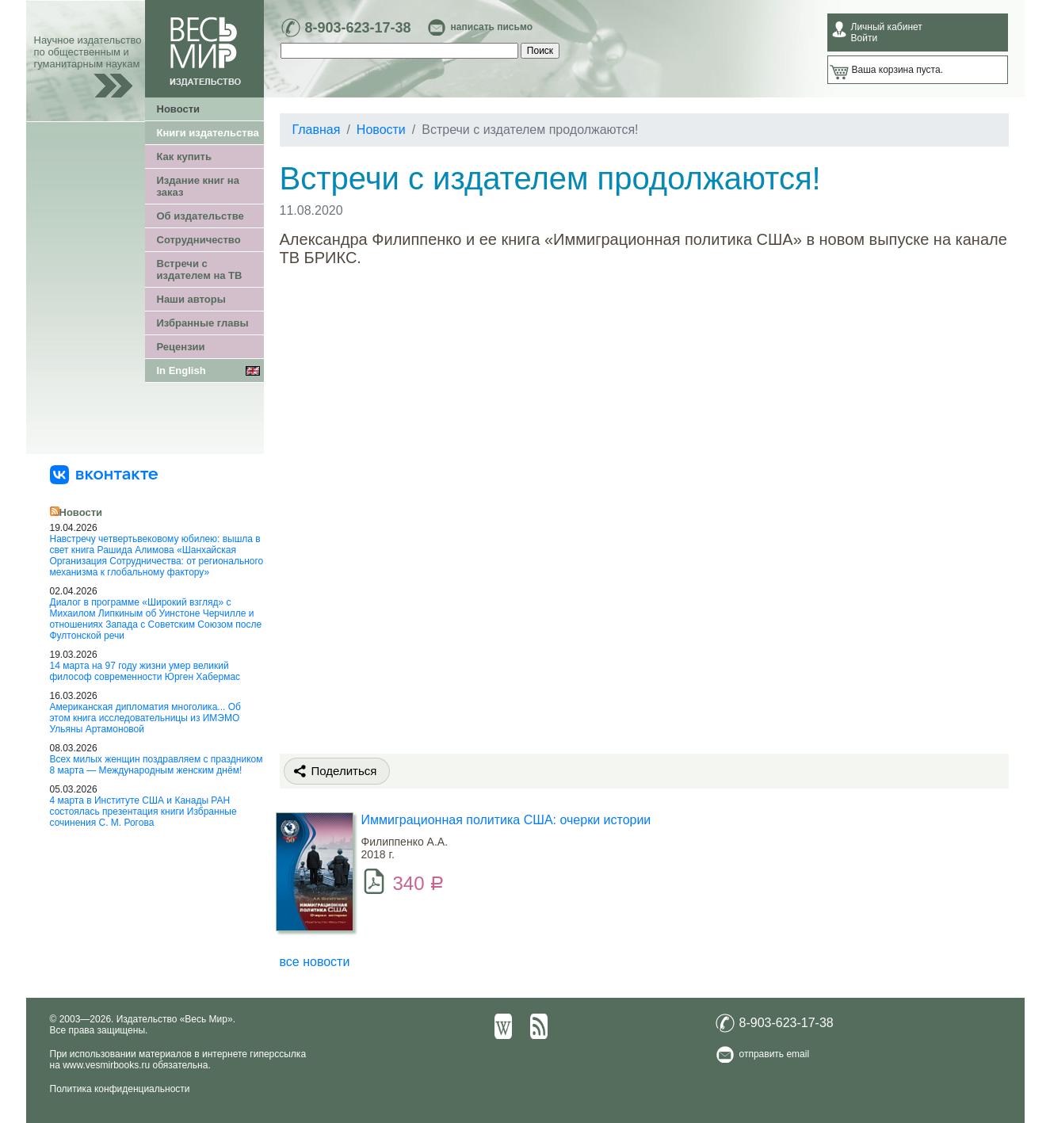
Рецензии (181, 347)
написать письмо (492, 26)
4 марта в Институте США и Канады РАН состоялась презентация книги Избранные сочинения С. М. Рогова (143, 811)
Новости (178, 109)
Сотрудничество (199, 240)
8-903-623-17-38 (358, 28)
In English (181, 370)
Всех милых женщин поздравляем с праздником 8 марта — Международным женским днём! (156, 765)
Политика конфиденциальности (120, 1088)
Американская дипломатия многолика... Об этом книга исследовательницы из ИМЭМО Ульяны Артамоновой (145, 718)
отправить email (774, 1054)
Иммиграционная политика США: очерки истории (506, 820)
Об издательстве (200, 216)
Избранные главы (203, 323)
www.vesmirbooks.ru (106, 1065)
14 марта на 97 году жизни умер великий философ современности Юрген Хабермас (145, 671)
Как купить (184, 156)
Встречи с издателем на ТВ (199, 269)
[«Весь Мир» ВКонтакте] (104, 473)
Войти (864, 38)
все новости (315, 961)
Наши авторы (191, 299)
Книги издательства (208, 133)
